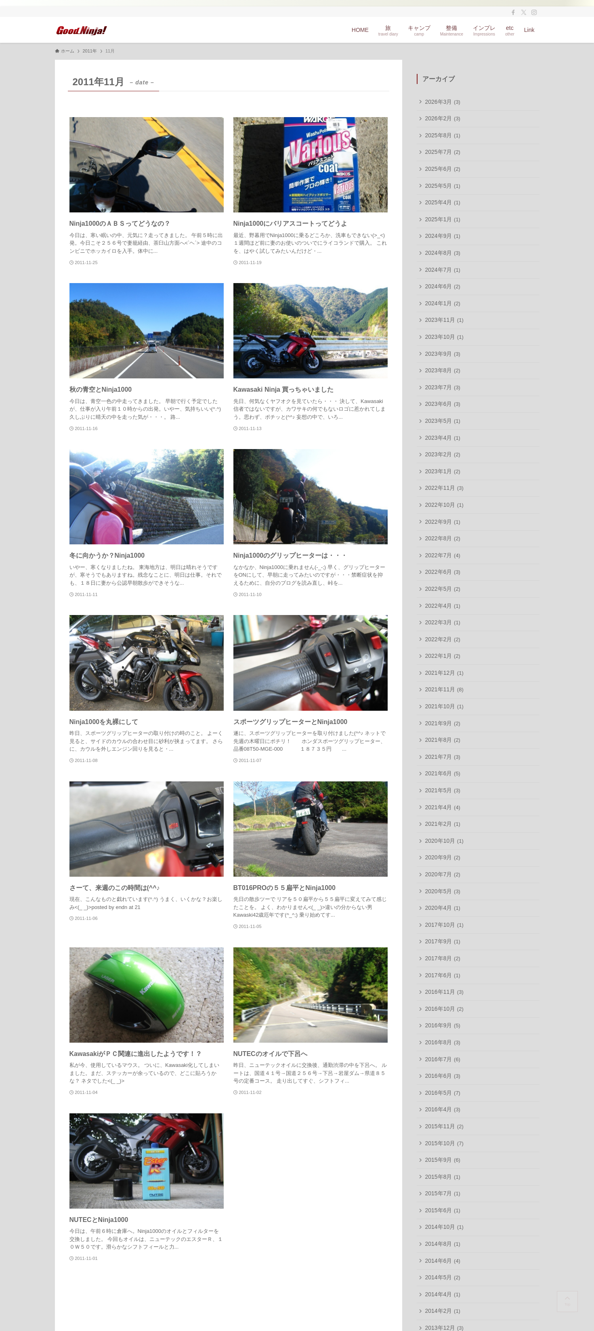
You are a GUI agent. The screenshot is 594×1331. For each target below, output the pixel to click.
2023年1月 (442, 471)
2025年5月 (442, 186)
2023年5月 (442, 421)
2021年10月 (444, 706)
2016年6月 (442, 1076)
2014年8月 (442, 1244)
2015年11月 (444, 1126)
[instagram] (534, 12)
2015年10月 (444, 1143)
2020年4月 (442, 908)
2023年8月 (442, 370)
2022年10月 (444, 505)
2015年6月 (442, 1210)
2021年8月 (442, 740)
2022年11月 (444, 488)
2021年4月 (442, 807)
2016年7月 (442, 1059)
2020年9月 (442, 857)
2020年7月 (442, 874)
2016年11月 (444, 992)
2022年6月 (442, 572)
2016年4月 (442, 1109)
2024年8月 (442, 253)
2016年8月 (442, 1042)
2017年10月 (444, 925)
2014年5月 (442, 1277)
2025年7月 (442, 152)
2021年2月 (442, 824)
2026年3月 (442, 102)
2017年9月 (442, 941)
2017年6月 (442, 975)
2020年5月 (442, 891)
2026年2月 (442, 118)
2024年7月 (442, 270)
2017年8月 (442, 958)
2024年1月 (442, 303)
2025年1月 (442, 219)
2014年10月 (444, 1227)
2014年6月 (442, 1261)
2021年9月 (442, 723)
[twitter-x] (523, 12)
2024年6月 (442, 286)
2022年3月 (442, 622)
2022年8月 (442, 538)
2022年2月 (442, 639)
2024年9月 (442, 236)
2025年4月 (442, 202)
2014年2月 (442, 1311)
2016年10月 (444, 1009)
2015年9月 (442, 1160)
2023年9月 (442, 354)
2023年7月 (442, 387)
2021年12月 (444, 673)
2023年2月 (442, 454)
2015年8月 (442, 1177)
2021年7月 (442, 757)
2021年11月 (444, 689)
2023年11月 (444, 320)
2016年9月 (442, 1025)
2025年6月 (442, 169)
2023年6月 (442, 404)
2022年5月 (442, 589)
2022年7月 (442, 555)
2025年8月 (442, 135)
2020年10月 (444, 841)
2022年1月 (442, 656)
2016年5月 (442, 1093)
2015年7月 (442, 1193)
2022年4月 (442, 606)
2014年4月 (442, 1294)
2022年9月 (442, 522)
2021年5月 (442, 790)
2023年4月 (442, 438)
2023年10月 (444, 337)
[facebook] (513, 12)
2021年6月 (442, 773)
